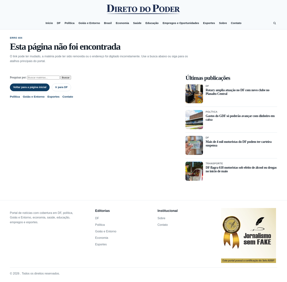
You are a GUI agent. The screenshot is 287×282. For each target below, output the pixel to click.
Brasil (108, 23)
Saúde (137, 23)
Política (69, 23)
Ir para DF (61, 87)
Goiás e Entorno (89, 23)
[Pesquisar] (274, 23)
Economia (122, 23)
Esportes (209, 23)
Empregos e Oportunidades (181, 23)
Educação (152, 23)
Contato (236, 23)
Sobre (223, 23)
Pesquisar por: (18, 77)
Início (49, 23)
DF (59, 23)
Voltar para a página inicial (29, 87)
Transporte (214, 163)
